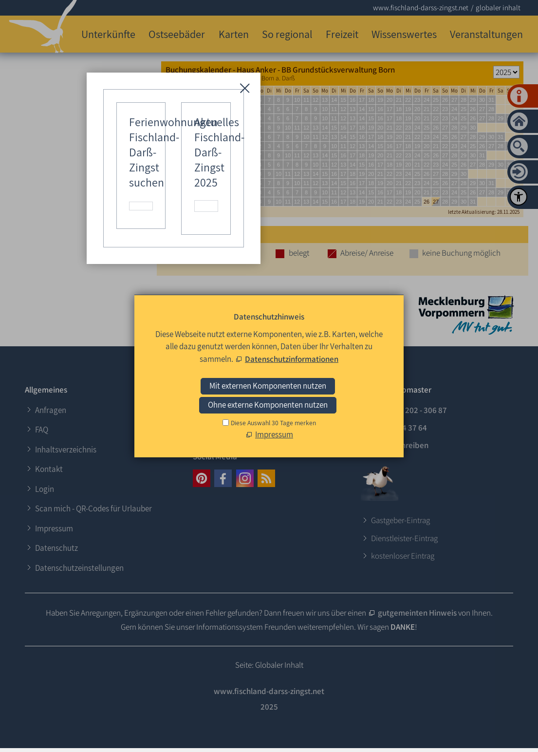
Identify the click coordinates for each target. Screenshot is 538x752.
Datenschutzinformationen (291, 359)
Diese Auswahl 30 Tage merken (273, 422)
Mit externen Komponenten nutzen (267, 385)
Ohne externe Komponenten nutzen (268, 404)
